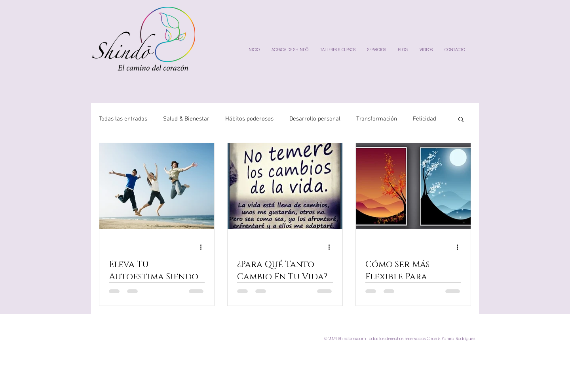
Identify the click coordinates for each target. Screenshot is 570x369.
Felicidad (424, 118)
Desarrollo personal (314, 118)
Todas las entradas (123, 118)
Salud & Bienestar (186, 118)
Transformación (376, 118)
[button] (461, 120)
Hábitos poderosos (249, 118)
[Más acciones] (203, 247)
